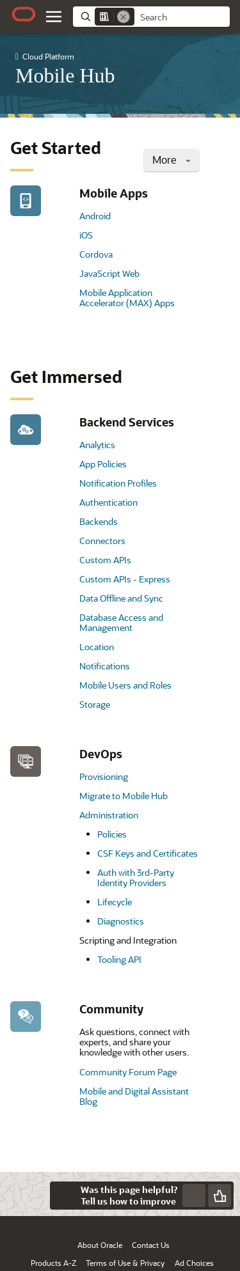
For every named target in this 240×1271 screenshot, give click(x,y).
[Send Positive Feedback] (219, 1195)
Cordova (96, 254)
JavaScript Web (109, 273)
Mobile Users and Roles (125, 685)
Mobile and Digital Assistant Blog (134, 1096)
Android (95, 216)
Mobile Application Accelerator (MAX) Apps (127, 297)
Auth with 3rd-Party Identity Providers (135, 877)
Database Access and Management (121, 622)
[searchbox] (182, 17)
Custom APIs (105, 560)
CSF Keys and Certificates (147, 853)
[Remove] (123, 17)
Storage (94, 704)
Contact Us (151, 1245)
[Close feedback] (64, 1195)
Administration (108, 815)
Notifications (104, 666)
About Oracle (99, 1245)
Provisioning (103, 776)
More (171, 159)
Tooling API (119, 959)
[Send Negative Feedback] (193, 1195)
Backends (98, 521)
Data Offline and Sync (121, 598)
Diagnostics (120, 921)
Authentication (108, 502)
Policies (112, 834)
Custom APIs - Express (124, 579)
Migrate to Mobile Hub (123, 796)
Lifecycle (114, 902)
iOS (86, 235)
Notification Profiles (118, 483)
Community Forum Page (128, 1072)
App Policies (103, 464)
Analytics (97, 445)
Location (96, 647)
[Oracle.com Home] (23, 14)
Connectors (102, 540)
